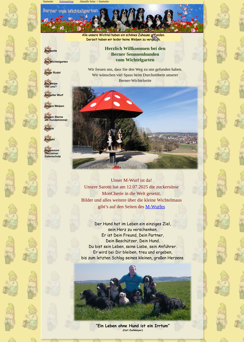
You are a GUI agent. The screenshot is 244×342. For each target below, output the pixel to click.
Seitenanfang (66, 1)
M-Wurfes (155, 206)
